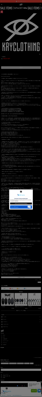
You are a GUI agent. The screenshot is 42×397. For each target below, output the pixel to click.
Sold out (21, 67)
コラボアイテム (5, 324)
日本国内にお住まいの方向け (21, 70)
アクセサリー (5, 321)
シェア (40, 279)
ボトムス (4, 319)
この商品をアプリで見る (21, 277)
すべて (5, 288)
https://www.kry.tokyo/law (5, 76)
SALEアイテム (5, 326)
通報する (39, 282)
